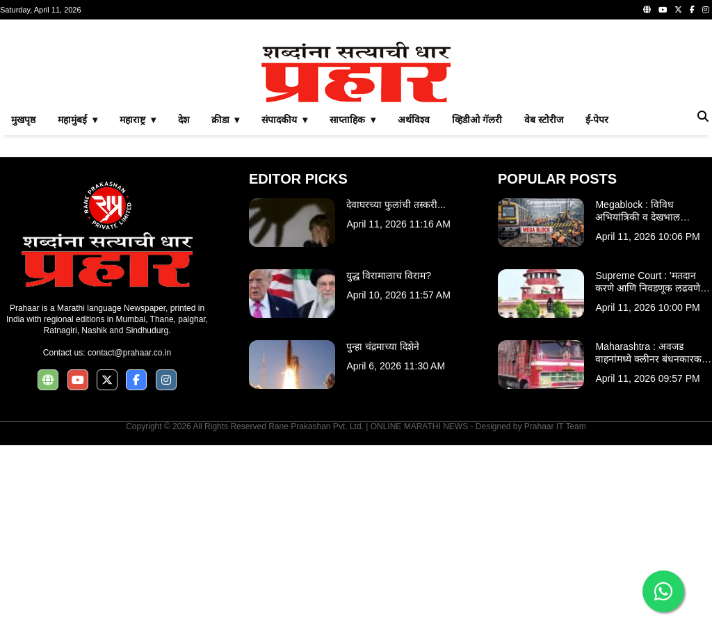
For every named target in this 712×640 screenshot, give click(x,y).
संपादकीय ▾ (284, 314)
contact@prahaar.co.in (129, 547)
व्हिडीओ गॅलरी (477, 314)
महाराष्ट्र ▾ (138, 314)
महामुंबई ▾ (77, 314)
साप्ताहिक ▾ (352, 314)
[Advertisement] (356, 128)
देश (183, 314)
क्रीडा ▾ (225, 314)
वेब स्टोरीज (543, 314)
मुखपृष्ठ (23, 314)
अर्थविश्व (414, 314)
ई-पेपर (597, 314)
